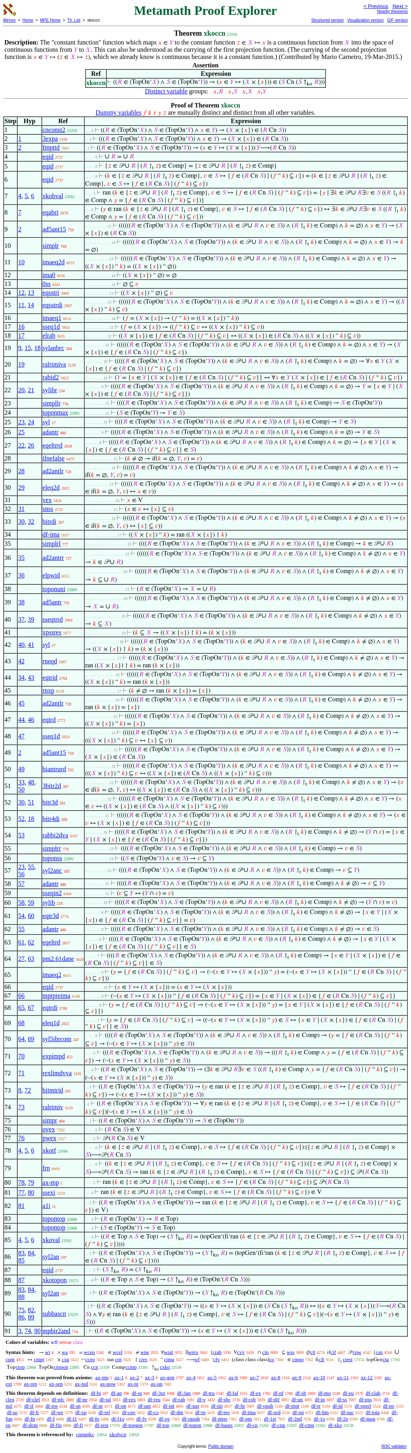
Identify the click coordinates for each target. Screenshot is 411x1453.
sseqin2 (52, 893)
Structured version (327, 20)
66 (21, 995)
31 (21, 508)
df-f (51, 1419)
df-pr (98, 1406)
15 (27, 348)
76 (21, 1138)
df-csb (249, 1399)
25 (21, 432)
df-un (297, 1399)
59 (31, 902)
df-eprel (362, 1406)
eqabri (51, 212)
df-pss (365, 1399)
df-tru (209, 1393)
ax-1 (119, 1377)
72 (27, 1090)
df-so (12, 1412)
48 (31, 782)
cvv (241, 1352)
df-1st (270, 1419)
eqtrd (49, 719)
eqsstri (51, 292)
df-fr (34, 1412)
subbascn (54, 1313)
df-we (57, 1412)
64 (21, 1039)
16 (21, 326)
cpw (357, 1352)
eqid (48, 156)
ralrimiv (53, 1107)
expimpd (54, 1056)
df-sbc (224, 1399)
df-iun (192, 1406)
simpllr (52, 403)
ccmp (130, 1367)
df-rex (129, 1399)
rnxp (48, 690)
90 (37, 1330)
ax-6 (233, 1377)
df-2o (342, 1419)
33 (21, 782)
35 (21, 557)
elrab (49, 335)
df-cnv (129, 1412)
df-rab (178, 1399)
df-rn (200, 1412)
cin (265, 1352)
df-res (224, 1412)
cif (333, 1352)
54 (21, 915)
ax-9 (296, 1377)
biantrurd (54, 769)
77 (21, 1192)
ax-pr (133, 1384)
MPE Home (50, 20)
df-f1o (118, 1419)
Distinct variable (166, 91)
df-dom (30, 1425)
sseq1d (51, 326)
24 (31, 422)
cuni (10, 1359)
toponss (52, 858)
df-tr (316, 1406)
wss (291, 1352)
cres (143, 1359)
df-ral (105, 1399)
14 (31, 305)
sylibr (50, 390)
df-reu (154, 1399)
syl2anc (52, 870)
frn (46, 1168)
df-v (201, 1399)
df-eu (348, 1393)
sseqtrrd (53, 619)
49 (21, 769)
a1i (47, 1205)
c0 (312, 1352)
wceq (89, 1352)
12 (21, 292)
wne (144, 1352)
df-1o (319, 1419)
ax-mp (51, 1182)
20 (21, 390)
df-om (245, 1419)
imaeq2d (54, 262)
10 (21, 262)
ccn (94, 1367)
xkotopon (55, 1280)
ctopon (61, 1367)
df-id (337, 1406)
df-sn (75, 1406)
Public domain (221, 1446)
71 (21, 1073)
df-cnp (278, 1425)
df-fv (141, 1419)
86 (21, 1317)
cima (169, 1359)
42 (21, 661)
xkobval (53, 196)
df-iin (217, 1406)
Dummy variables (118, 112)
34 (21, 677)
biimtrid (53, 1090)
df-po (388, 1406)
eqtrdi (50, 1007)
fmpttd (51, 147)
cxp (65, 1359)
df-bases (223, 1425)
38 (21, 602)
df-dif (274, 1399)
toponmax (55, 412)
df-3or (158, 1393)
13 (31, 292)
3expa (50, 138)
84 (31, 1253)
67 (31, 1007)
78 (21, 1182)
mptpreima (56, 995)
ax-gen (167, 1377)
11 (21, 305)
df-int (169, 1406)
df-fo (94, 1419)
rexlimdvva (57, 1073)
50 (21, 789)
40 (21, 644)
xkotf (49, 1150)
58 (21, 902)
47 (21, 736)
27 (21, 958)
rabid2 (51, 377)
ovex (49, 1129)
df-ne (82, 1399)
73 (21, 1107)
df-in (320, 1399)
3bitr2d (52, 785)
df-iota (373, 1412)
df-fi (78, 1425)
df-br (240, 1406)
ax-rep (30, 1384)
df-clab (373, 1393)
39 (31, 619)
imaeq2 (52, 974)
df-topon (192, 1425)
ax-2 (134, 1377)
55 (31, 866)
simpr (50, 1120)
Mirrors (9, 20)
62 (31, 942)
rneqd (50, 661)
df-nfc (58, 1399)
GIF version (397, 20)
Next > (400, 6)
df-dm (177, 1412)
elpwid (51, 575)
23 (21, 422)
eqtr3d (51, 915)
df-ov (164, 1419)
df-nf (278, 1393)
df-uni (144, 1406)
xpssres (52, 632)
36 (21, 575)
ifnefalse (54, 458)
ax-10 (319, 1377)
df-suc (347, 1412)
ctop (20, 1367)
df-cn (251, 1425)
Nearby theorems (392, 11)
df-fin (56, 1425)
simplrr (52, 848)
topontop (54, 1218)
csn (379, 1352)
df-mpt (292, 1406)
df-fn (29, 1419)
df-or (137, 1393)
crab (217, 1352)
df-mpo (219, 1419)
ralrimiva (54, 364)
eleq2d (51, 487)
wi (47, 1352)
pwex (50, 1138)
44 (21, 719)
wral (168, 1352)
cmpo (298, 1359)
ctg (386, 1359)
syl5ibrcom (57, 1039)
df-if (28, 1406)
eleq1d (51, 1022)
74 (27, 1330)
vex (47, 499)
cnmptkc (85, 1434)
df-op (120, 1406)
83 (21, 1253)
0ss (47, 283)
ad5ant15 (54, 229)
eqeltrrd (53, 445)
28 (21, 471)
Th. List (74, 20)
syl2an (51, 1256)
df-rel (104, 1412)
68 (21, 1022)
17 (21, 335)
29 (21, 487)
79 (31, 1182)
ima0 (49, 275)
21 (31, 390)
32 (31, 521)
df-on (298, 1412)
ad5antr (52, 602)
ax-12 (367, 1377)
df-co (153, 1412)
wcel (118, 1352)
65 (21, 1007)
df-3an (184, 1393)
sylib (49, 902)
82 (31, 1310)
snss (48, 508)
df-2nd (295, 1419)
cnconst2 (54, 129)
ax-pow (108, 1384)
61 (21, 942)
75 (21, 1310)
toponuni (54, 589)
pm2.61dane (58, 958)
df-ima (51, 534)
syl (46, 422)
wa (65, 1352)
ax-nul (81, 1384)
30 (21, 521)
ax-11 (343, 1377)
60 (31, 915)
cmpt (39, 1359)
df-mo (324, 1393)
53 (21, 835)
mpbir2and (56, 1330)
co (271, 1359)
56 (21, 874)
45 (21, 703)
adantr (51, 432)
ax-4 (190, 1377)
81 (21, 1205)
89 (31, 1317)
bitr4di (51, 818)
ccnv (90, 1359)
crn (118, 1359)
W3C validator (394, 1446)
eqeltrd (51, 942)
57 (21, 883)
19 (21, 364)
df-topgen (132, 1425)
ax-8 (275, 1377)
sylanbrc (53, 348)
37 (21, 619)
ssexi (49, 1192)
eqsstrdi (53, 305)
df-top (163, 1425)
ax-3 (149, 1377)
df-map (368, 1419)
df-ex (255, 1393)
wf (197, 1359)
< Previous (375, 6)
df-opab (265, 1406)
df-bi (96, 1393)
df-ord (274, 1412)
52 (21, 818)
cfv (216, 1359)
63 (31, 958)
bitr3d (50, 802)
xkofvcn (117, 1434)
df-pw (51, 1406)
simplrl (52, 543)
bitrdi (50, 521)
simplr (51, 245)
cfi (321, 1359)
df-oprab (191, 1419)
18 (37, 348)
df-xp (80, 1412)
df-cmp (306, 1425)
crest (348, 1359)
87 (21, 1280)
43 (31, 677)
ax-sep (56, 1384)
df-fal (232, 1393)
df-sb (300, 1393)
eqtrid (50, 677)
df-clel (33, 1399)
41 (31, 644)
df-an (116, 1393)
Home (27, 20)
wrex (193, 1352)
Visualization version (365, 20)
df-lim (322, 1412)
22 (21, 445)
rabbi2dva (55, 835)
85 (21, 1260)
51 (31, 802)
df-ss (342, 1399)
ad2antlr (53, 471)
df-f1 (72, 1419)
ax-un (157, 1384)
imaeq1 (52, 317)
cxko (165, 1367)
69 (31, 1039)
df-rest (101, 1425)
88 (21, 1296)
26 (31, 445)
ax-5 (212, 1377)
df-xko (335, 1425)
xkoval (51, 1239)
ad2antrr (53, 557)
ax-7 (254, 1377)
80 (31, 1192)
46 (31, 719)
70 (21, 1056)
